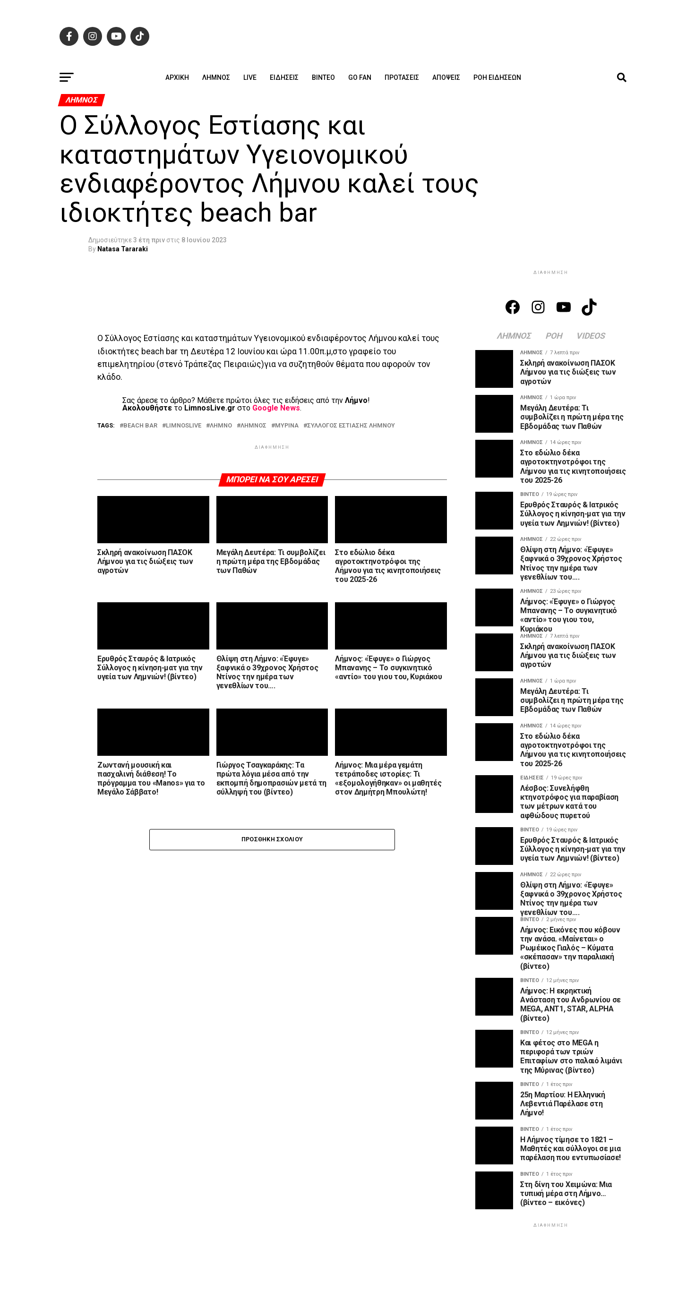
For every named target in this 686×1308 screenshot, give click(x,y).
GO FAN (359, 77)
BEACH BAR (140, 426)
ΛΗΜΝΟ (221, 426)
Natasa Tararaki (122, 249)
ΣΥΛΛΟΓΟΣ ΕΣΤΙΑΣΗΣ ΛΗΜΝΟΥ (351, 426)
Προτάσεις (402, 77)
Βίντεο (323, 77)
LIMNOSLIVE (183, 426)
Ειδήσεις (284, 77)
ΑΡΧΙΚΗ (177, 77)
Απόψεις (446, 77)
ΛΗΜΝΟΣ (253, 426)
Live (250, 77)
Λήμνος (216, 77)
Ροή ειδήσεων (497, 77)
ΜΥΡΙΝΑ (287, 426)
